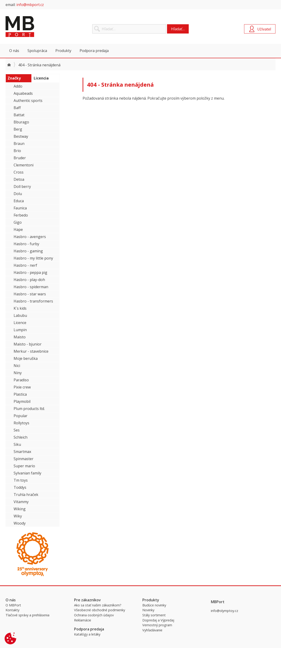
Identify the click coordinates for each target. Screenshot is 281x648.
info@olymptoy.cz (224, 610)
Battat (19, 114)
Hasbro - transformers (33, 301)
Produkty (63, 50)
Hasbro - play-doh (29, 279)
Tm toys (21, 480)
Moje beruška (26, 358)
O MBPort (13, 605)
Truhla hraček (26, 494)
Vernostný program (157, 625)
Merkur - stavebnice (31, 351)
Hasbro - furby (26, 243)
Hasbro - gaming (28, 251)
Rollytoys (21, 422)
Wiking (20, 508)
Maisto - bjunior (28, 344)
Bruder (20, 157)
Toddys (20, 487)
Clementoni (23, 165)
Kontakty (12, 610)
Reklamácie (82, 620)
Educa (19, 200)
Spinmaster (23, 458)
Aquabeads (23, 93)
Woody (20, 523)
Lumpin (20, 329)
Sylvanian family (27, 473)
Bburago (21, 122)
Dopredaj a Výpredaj (158, 620)
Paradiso (21, 379)
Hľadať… (178, 28)
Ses (17, 430)
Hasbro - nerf (25, 265)
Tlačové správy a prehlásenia (27, 615)
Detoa (19, 179)
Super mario (24, 465)
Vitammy (21, 501)
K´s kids (20, 308)
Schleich (20, 437)
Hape (18, 229)
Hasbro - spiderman (31, 286)
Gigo (18, 222)
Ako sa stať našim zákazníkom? (97, 605)
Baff (17, 107)
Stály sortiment (154, 615)
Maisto (20, 336)
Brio (17, 150)
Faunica (20, 208)
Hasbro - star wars (30, 293)
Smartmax (22, 451)
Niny (18, 372)
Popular (20, 415)
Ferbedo (21, 215)
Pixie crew (22, 387)
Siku (17, 444)
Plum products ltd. (29, 408)
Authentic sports (28, 100)
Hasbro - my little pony (33, 258)
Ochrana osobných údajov (94, 615)
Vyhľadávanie (152, 630)
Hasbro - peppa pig (30, 272)
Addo (18, 86)
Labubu (20, 315)
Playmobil (22, 401)
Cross (19, 172)
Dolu (18, 193)
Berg (18, 129)
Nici (17, 365)
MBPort (40, 26)
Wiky (18, 516)
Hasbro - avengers (30, 236)
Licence (20, 322)
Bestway (21, 136)
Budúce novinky (154, 605)
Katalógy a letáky (87, 634)
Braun (19, 143)
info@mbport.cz (30, 4)
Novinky (148, 610)
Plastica (20, 394)
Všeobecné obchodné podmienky (99, 610)
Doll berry (22, 186)
